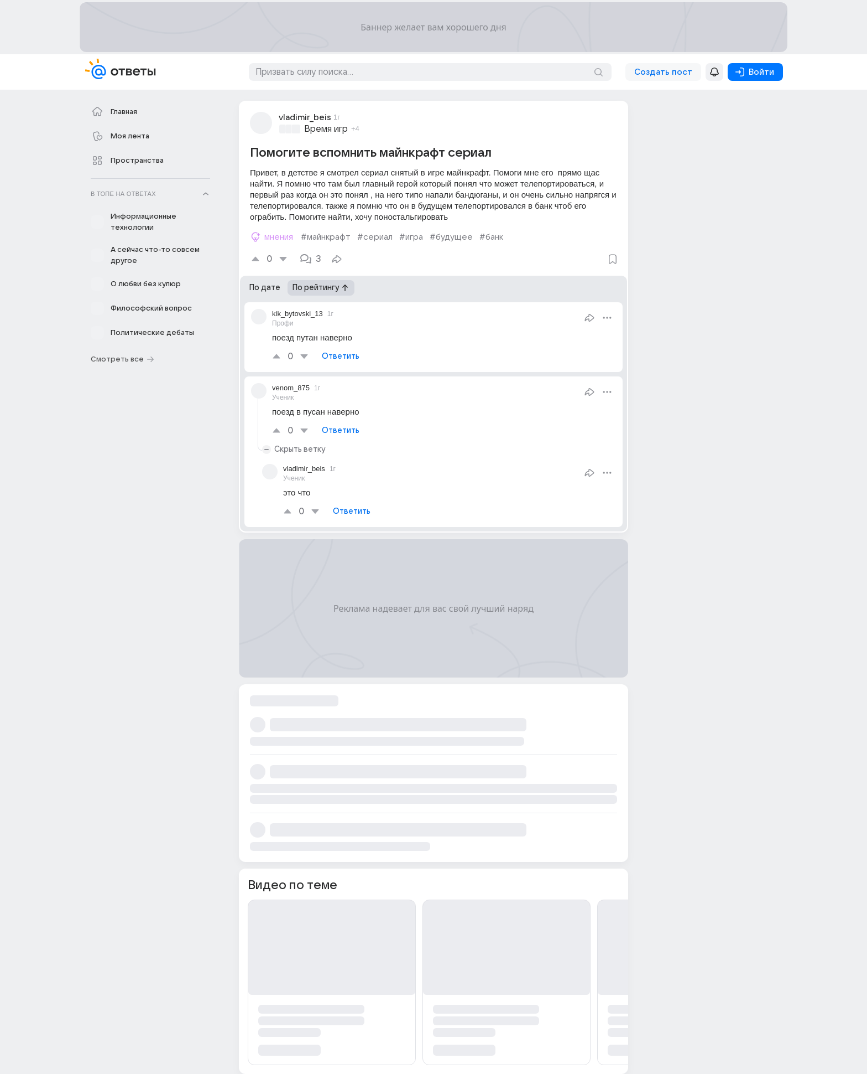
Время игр (326, 129)
